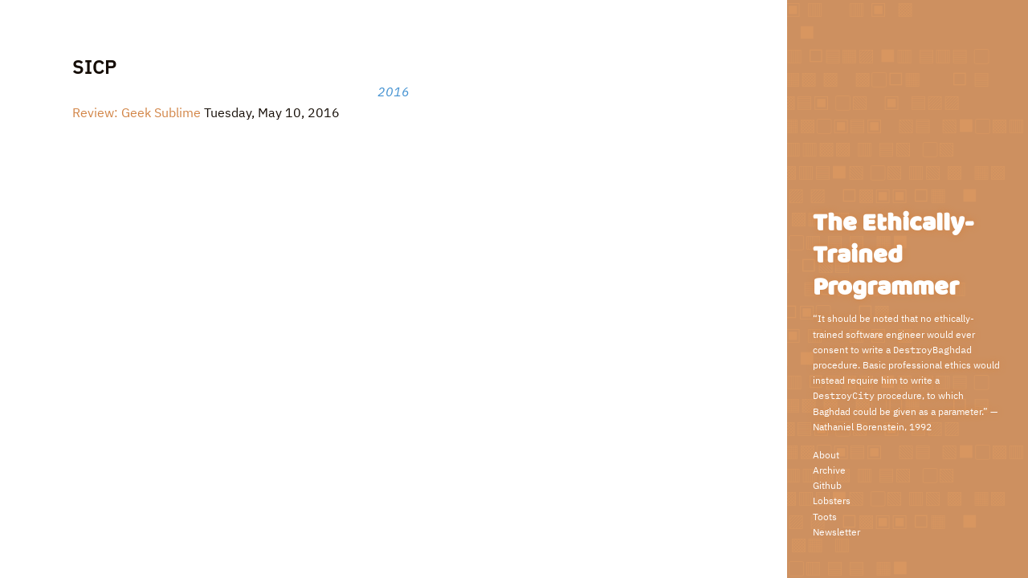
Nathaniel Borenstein (858, 427)
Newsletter (836, 532)
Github (827, 485)
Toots (825, 517)
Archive (829, 470)
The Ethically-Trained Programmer (893, 255)
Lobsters (832, 501)
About (826, 455)
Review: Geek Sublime (136, 112)
